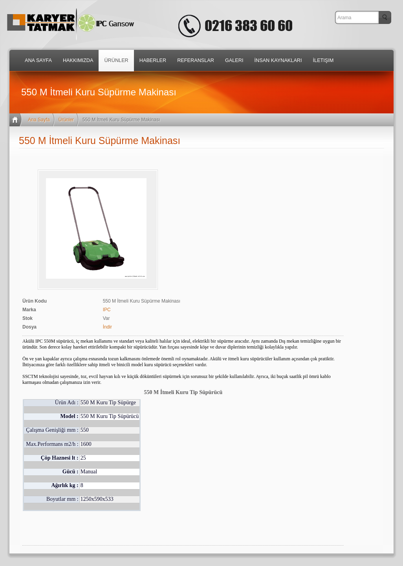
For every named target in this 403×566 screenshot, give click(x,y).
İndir (107, 327)
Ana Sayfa (38, 119)
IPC (107, 309)
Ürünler (66, 119)
